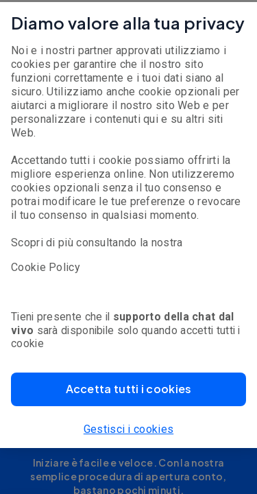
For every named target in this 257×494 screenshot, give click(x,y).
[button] (128, 389)
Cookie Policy (45, 267)
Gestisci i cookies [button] (128, 429)
